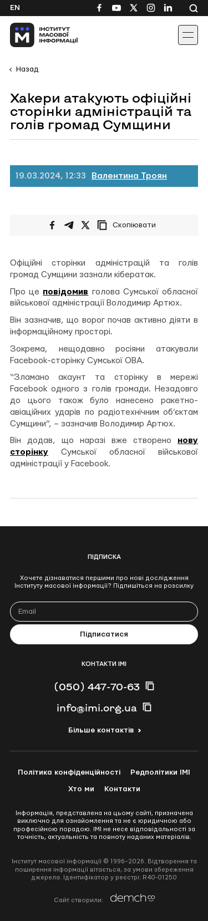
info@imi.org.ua (97, 708)
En (15, 8)
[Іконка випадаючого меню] (188, 35)
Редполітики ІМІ (160, 772)
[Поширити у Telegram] (69, 225)
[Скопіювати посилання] (129, 225)
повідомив (65, 292)
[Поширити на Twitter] (85, 225)
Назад (27, 69)
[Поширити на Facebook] (52, 225)
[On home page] (33, 35)
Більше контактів (101, 730)
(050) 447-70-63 (97, 686)
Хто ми (81, 789)
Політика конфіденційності (69, 772)
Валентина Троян (129, 176)
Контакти (122, 789)
